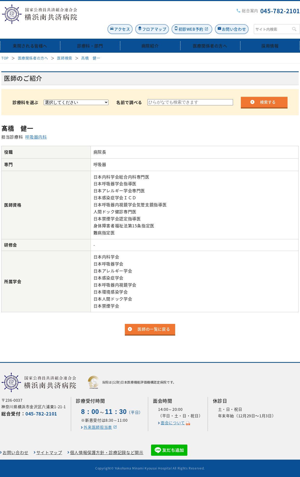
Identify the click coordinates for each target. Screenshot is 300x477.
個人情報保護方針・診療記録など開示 (107, 452)
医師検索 (64, 46)
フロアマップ (141, 17)
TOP (5, 46)
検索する (268, 91)
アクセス (102, 17)
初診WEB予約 (183, 17)
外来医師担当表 (98, 427)
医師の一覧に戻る (154, 318)
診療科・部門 (90, 34)
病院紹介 (150, 34)
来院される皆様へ (30, 34)
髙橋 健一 (90, 46)
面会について (173, 423)
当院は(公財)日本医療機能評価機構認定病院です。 (132, 382)
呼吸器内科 (36, 126)
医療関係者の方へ (210, 34)
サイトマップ (49, 452)
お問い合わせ (233, 17)
